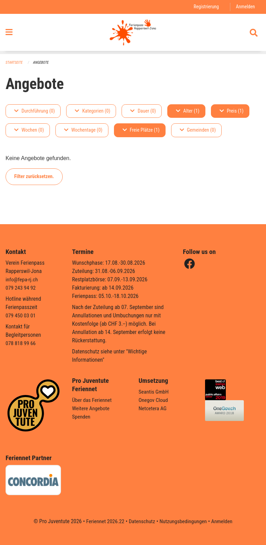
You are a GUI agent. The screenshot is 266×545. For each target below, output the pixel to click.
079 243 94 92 (21, 287)
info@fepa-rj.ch (22, 279)
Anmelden (245, 7)
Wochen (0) (29, 130)
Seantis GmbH (154, 391)
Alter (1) (188, 111)
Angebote (42, 62)
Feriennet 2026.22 (103, 521)
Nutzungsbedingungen (183, 521)
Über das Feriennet (92, 400)
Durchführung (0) (34, 111)
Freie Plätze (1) (141, 130)
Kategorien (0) (92, 111)
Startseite (15, 62)
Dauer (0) (143, 111)
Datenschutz (141, 521)
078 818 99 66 (21, 343)
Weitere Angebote (91, 408)
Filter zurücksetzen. (34, 176)
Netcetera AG (153, 408)
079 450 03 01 (21, 315)
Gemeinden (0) (198, 130)
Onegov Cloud (154, 400)
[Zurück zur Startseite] (132, 34)
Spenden (81, 416)
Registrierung (205, 7)
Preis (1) (231, 111)
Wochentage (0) (83, 130)
